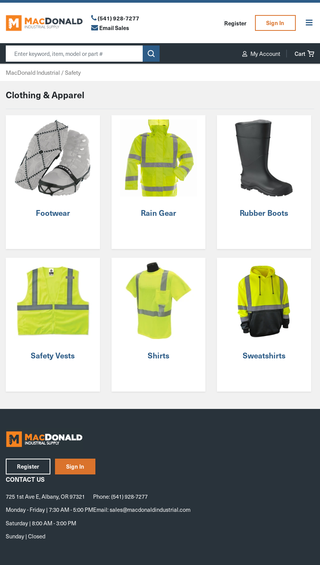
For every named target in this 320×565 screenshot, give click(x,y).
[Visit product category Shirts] (158, 324)
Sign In (275, 23)
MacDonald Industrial (33, 72)
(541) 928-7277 (118, 18)
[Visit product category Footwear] (52, 182)
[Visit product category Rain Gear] (158, 182)
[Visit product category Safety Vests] (52, 324)
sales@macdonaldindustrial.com (150, 509)
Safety (73, 72)
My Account (261, 53)
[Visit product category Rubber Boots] (263, 182)
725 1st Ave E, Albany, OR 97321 (45, 496)
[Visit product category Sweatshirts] (263, 324)
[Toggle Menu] (309, 23)
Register (235, 23)
